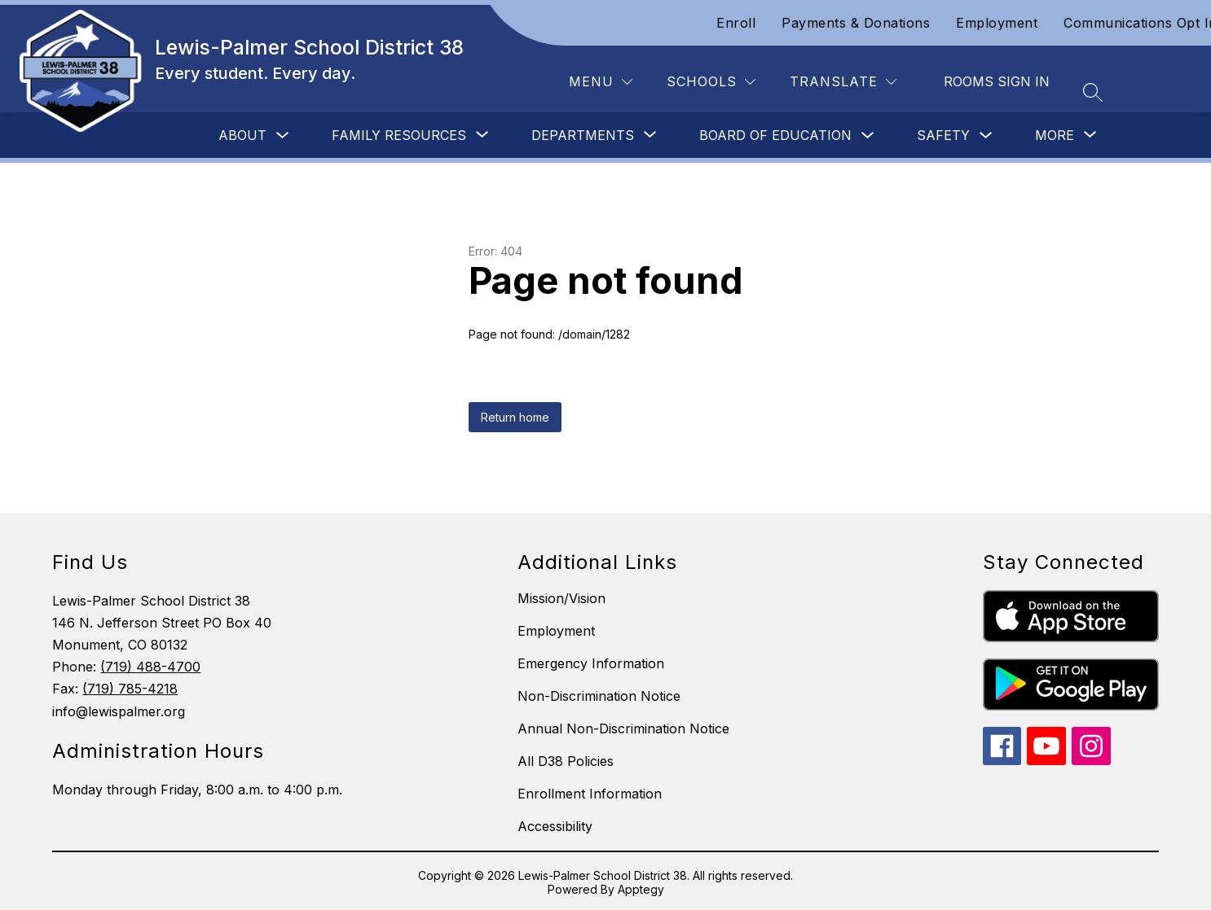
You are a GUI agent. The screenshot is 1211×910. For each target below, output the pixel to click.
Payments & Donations (856, 23)
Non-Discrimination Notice (598, 696)
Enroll (735, 23)
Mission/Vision (561, 598)
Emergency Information (590, 663)
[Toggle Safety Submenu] (986, 136)
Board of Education (775, 135)
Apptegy (641, 889)
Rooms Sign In (997, 81)
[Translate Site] (843, 82)
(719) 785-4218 (130, 688)
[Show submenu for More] (1054, 135)
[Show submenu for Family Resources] (399, 135)
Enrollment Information (589, 793)
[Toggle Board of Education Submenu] (868, 136)
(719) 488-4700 (150, 666)
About (242, 135)
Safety (943, 135)
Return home (515, 417)
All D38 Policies (565, 761)
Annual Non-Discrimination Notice (623, 728)
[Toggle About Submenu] (283, 136)
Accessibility (554, 826)
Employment (996, 23)
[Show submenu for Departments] (582, 135)
